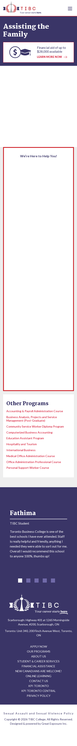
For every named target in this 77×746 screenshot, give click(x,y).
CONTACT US (38, 682)
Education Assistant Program (25, 438)
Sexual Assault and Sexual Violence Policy (38, 715)
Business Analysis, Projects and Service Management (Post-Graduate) (31, 418)
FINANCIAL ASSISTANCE (38, 668)
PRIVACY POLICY (39, 697)
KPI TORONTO (38, 687)
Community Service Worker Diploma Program (35, 426)
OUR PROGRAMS (38, 653)
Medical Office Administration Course (30, 456)
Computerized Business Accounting (29, 432)
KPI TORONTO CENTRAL (38, 692)
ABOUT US (38, 658)
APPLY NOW (38, 648)
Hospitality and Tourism (21, 444)
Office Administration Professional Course (33, 462)
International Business (21, 450)
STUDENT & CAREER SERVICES (38, 663)
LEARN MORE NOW (52, 56)
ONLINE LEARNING (38, 678)
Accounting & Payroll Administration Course (34, 411)
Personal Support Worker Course (27, 467)
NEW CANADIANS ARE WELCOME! (38, 673)
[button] (20, 582)
